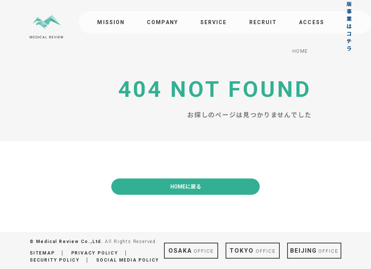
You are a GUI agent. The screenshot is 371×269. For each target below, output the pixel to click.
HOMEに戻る (185, 187)
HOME (300, 51)
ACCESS (311, 22)
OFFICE (191, 250)
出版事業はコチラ (349, 22)
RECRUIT (263, 22)
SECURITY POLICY (55, 260)
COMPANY (162, 22)
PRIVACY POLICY (94, 253)
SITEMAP (42, 253)
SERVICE (213, 22)
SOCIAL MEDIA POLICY (127, 260)
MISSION (111, 22)
